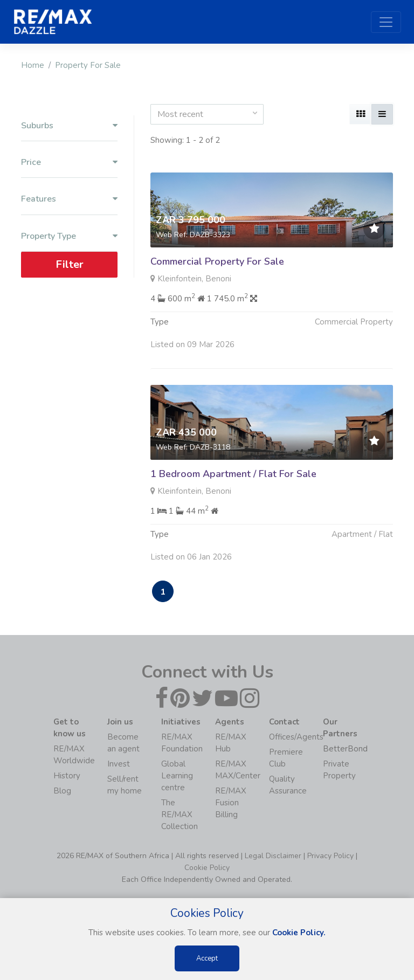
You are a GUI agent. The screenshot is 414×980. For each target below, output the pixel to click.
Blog (62, 790)
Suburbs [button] (69, 126)
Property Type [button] (69, 236)
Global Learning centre (177, 775)
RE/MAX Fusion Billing (230, 802)
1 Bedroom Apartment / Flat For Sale (233, 477)
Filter (70, 264)
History (66, 775)
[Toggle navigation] (386, 22)
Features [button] (69, 199)
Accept (207, 958)
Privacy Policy (330, 856)
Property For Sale (88, 65)
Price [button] (69, 162)
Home (32, 65)
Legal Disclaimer (273, 856)
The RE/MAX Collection (179, 814)
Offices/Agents (296, 736)
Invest (118, 763)
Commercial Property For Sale (217, 261)
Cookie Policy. (299, 932)
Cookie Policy (207, 867)
